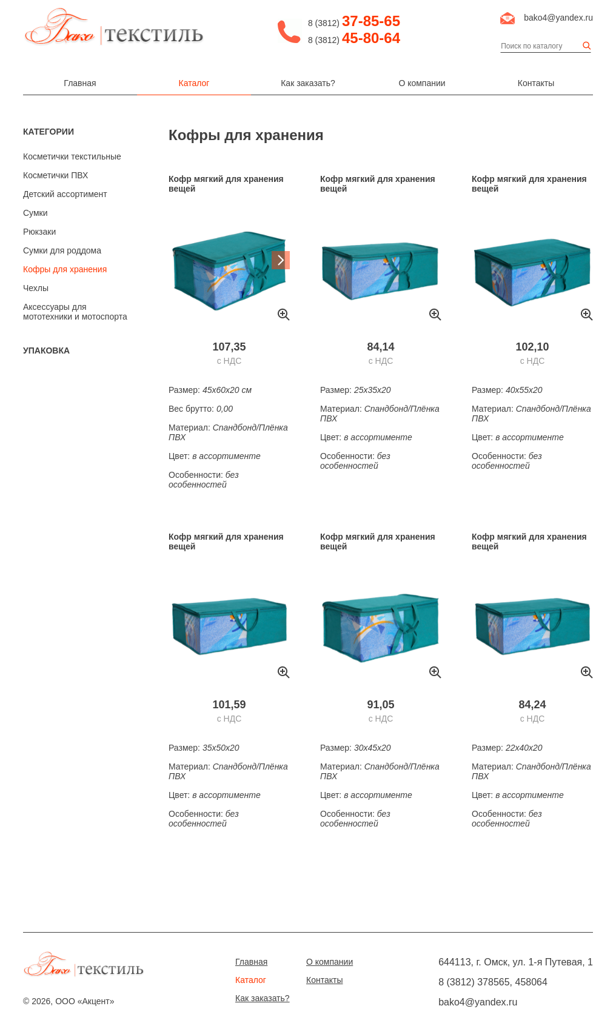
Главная (80, 83)
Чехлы (36, 288)
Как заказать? (308, 83)
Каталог (194, 83)
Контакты (536, 83)
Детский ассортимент (65, 194)
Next (281, 260)
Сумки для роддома (62, 250)
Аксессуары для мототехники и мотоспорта (75, 311)
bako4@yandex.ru (558, 17)
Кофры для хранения (65, 269)
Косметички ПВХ (55, 175)
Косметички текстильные (72, 156)
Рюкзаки (39, 231)
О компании (421, 83)
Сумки (35, 213)
